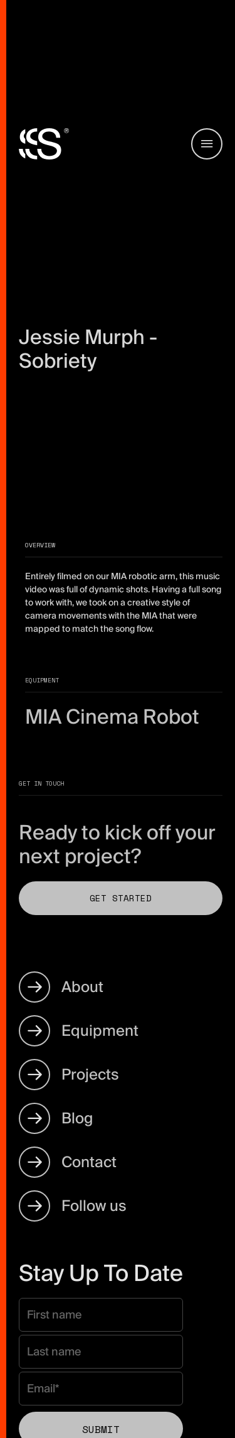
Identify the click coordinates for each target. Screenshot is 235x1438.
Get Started (121, 897)
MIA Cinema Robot (112, 717)
